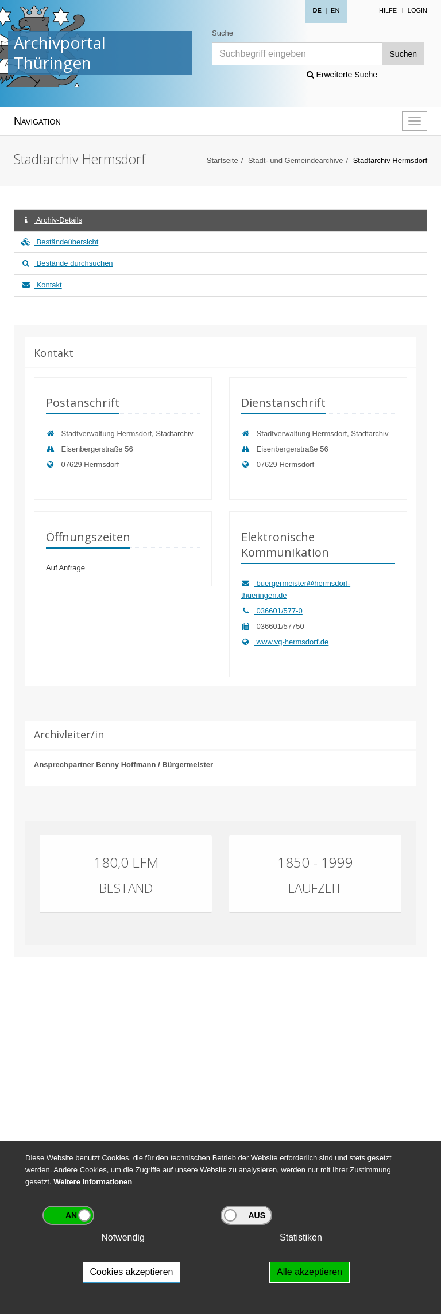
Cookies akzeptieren (131, 1272)
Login (417, 10)
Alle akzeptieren (309, 1272)
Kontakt (41, 285)
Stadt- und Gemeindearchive (295, 160)
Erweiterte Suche (342, 74)
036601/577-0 (272, 611)
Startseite (222, 160)
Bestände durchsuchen (66, 263)
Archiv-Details (51, 220)
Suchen (403, 54)
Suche (222, 33)
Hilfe (388, 10)
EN (335, 10)
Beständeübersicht (59, 242)
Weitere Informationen (92, 1181)
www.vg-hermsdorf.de (284, 641)
